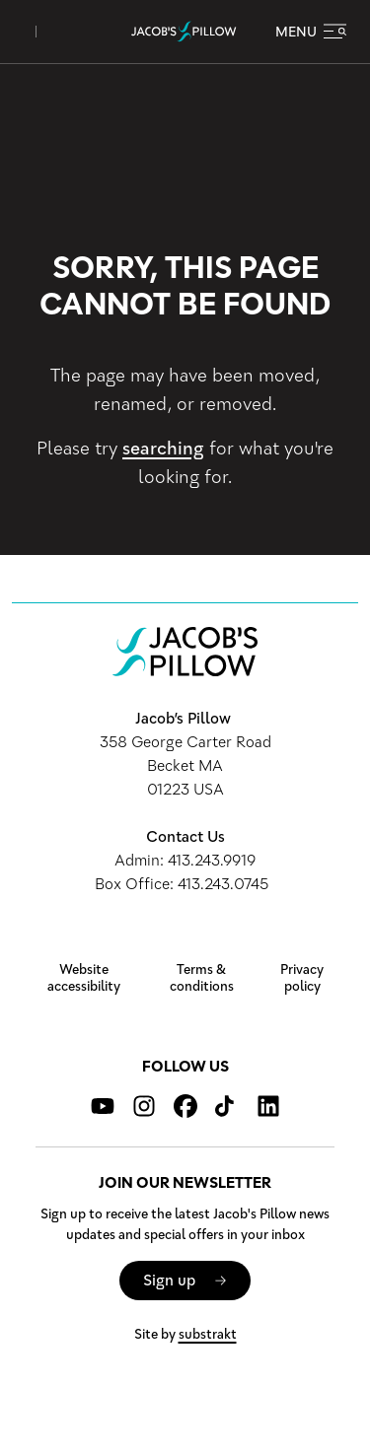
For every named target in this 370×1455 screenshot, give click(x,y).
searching (163, 448)
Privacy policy (302, 978)
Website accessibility (83, 978)
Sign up (169, 1280)
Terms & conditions (202, 978)
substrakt (208, 1334)
